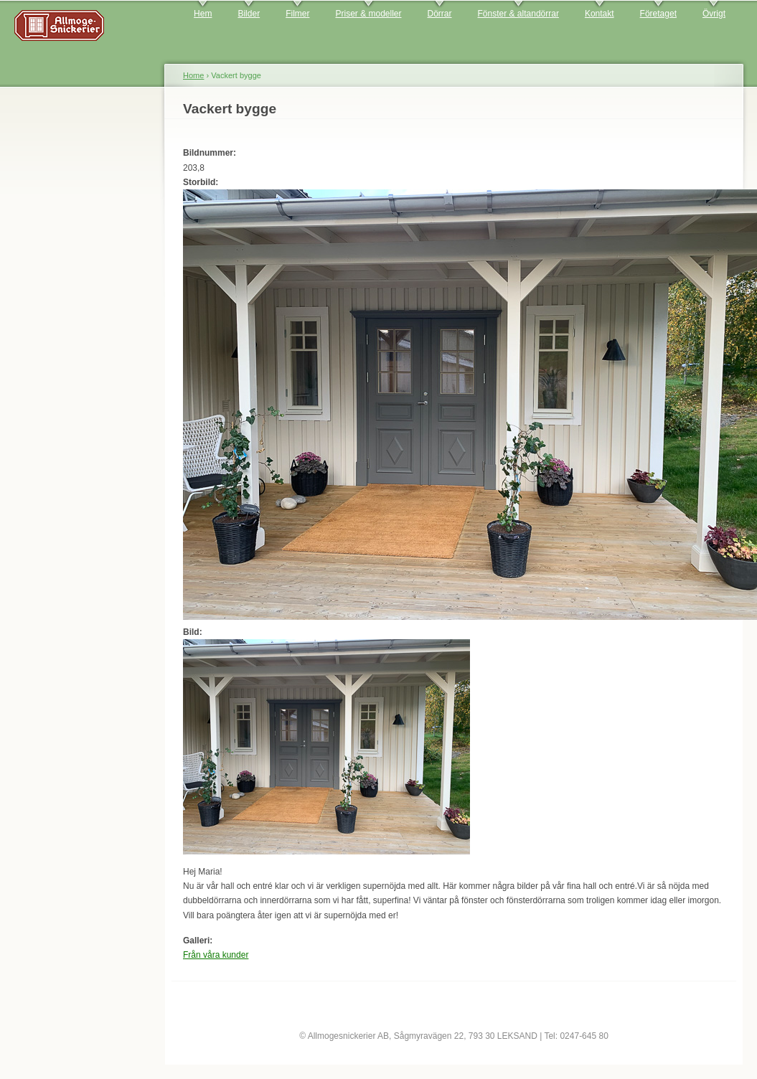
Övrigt (713, 14)
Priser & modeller (368, 14)
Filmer (297, 14)
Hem (203, 14)
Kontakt (599, 14)
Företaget (658, 14)
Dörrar (440, 14)
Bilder (249, 14)
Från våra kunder (215, 955)
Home (193, 75)
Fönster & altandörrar (518, 14)
